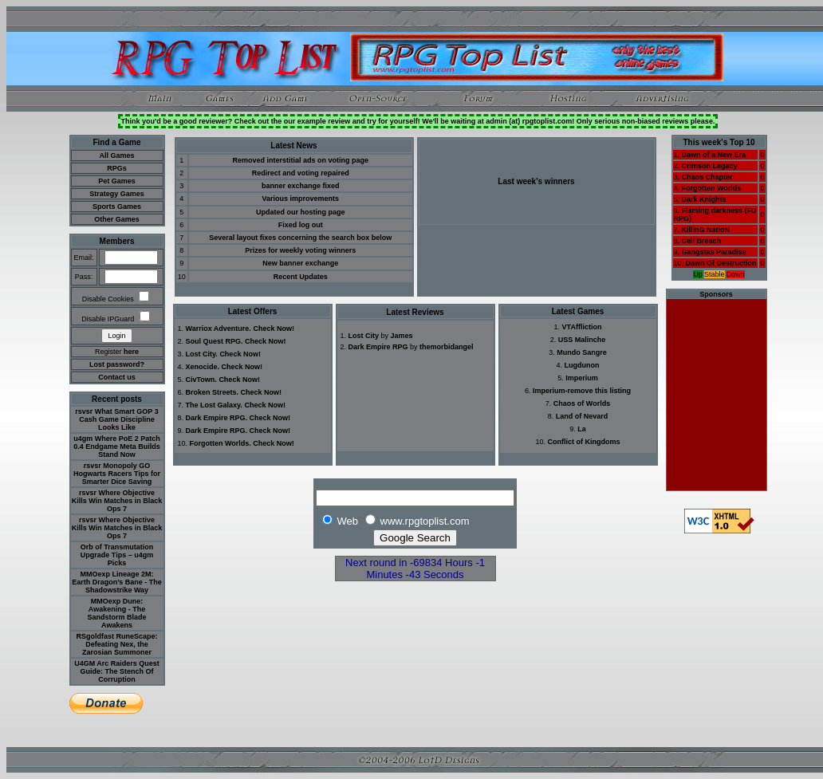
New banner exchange (300, 263)
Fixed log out (300, 225)
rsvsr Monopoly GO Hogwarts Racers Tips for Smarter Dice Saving (116, 474)
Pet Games (117, 181)
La (581, 429)
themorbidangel (446, 347)
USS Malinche (582, 340)
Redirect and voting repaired (300, 173)
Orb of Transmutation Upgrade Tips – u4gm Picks (117, 555)
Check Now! (273, 328)
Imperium (581, 378)
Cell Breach (702, 241)
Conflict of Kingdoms (584, 442)
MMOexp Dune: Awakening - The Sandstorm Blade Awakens (116, 613)
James (402, 336)
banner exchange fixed (301, 186)
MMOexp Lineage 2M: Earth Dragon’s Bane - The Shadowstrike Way (117, 582)
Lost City (364, 336)
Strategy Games (116, 194)
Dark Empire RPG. (217, 418)
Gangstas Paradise (714, 252)
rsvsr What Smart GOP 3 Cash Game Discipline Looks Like (116, 419)
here (131, 352)
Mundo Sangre (582, 352)
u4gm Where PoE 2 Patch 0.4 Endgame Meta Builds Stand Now (116, 446)
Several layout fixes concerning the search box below (300, 238)
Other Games (117, 219)
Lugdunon (582, 365)
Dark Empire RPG (378, 347)
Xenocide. (203, 367)
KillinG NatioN (706, 230)
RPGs (117, 168)
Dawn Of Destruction (721, 263)
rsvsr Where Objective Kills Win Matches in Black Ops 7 (117, 501)
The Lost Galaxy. (214, 405)
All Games (116, 155)
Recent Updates (301, 277)
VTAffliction (582, 327)
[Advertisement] (716, 394)
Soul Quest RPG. (214, 341)
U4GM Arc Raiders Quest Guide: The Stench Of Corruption (116, 671)
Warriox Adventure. (218, 328)
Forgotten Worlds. (220, 443)
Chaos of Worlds (581, 403)
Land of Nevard (582, 416)
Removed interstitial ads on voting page (301, 160)
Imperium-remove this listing (582, 391)
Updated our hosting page (300, 212)
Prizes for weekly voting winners (300, 250)
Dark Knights (704, 199)
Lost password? (116, 364)
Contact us (117, 377)
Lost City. (202, 354)
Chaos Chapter (707, 177)
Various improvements (300, 199)
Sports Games (117, 206)
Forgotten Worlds (712, 188)
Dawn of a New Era (714, 155)
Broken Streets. (212, 392)
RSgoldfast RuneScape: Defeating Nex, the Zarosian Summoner (116, 644)
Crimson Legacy (710, 166)
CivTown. (201, 380)
